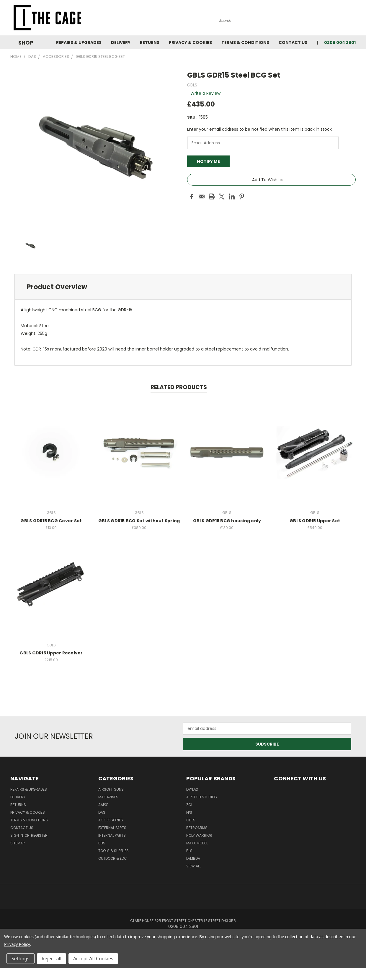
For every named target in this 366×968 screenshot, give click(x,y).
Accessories (110, 820)
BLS (189, 850)
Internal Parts (112, 835)
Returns (149, 42)
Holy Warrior (199, 835)
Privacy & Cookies (190, 42)
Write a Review (205, 93)
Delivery (120, 42)
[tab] (183, 287)
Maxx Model (197, 843)
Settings (21, 958)
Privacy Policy (17, 944)
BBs (101, 843)
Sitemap (17, 843)
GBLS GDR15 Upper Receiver (51, 653)
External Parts (112, 827)
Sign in (17, 835)
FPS (189, 812)
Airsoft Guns (111, 789)
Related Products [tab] (179, 387)
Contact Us (293, 42)
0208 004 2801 (340, 42)
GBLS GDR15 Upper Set (315, 521)
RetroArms (196, 827)
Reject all (51, 958)
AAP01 (103, 804)
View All (193, 866)
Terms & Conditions (245, 42)
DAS (101, 812)
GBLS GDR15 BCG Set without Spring (139, 521)
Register (39, 835)
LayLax (192, 789)
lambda (193, 858)
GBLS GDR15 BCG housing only (227, 521)
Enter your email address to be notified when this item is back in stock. (260, 129)
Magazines (108, 797)
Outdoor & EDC (112, 858)
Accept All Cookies (93, 958)
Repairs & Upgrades (79, 42)
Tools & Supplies (113, 850)
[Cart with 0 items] (354, 19)
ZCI (189, 804)
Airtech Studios (201, 797)
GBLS (190, 820)
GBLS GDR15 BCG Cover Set (51, 521)
